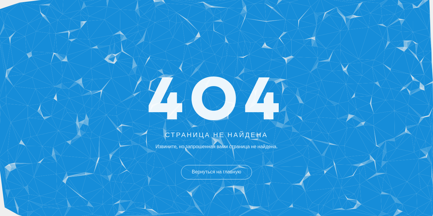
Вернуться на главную (216, 172)
